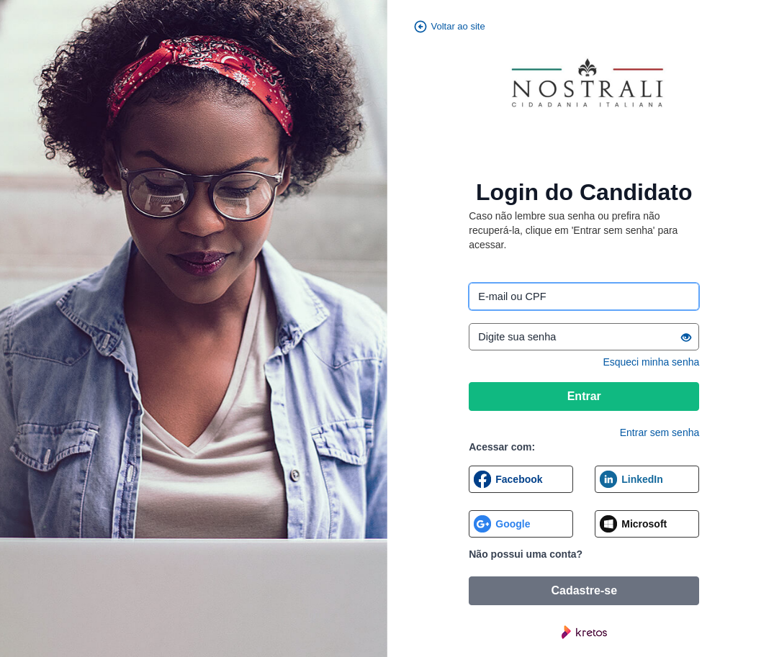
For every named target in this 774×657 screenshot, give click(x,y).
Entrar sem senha (660, 432)
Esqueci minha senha (651, 362)
